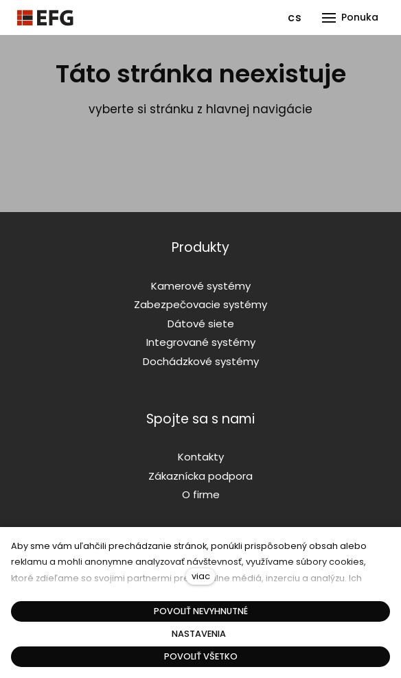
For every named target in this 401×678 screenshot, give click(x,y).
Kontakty (201, 456)
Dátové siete (201, 323)
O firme (201, 494)
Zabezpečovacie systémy (200, 304)
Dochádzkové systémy (201, 361)
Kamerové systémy (201, 286)
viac (201, 576)
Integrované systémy (200, 342)
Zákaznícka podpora (200, 476)
